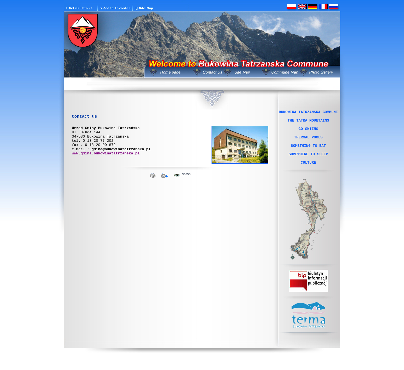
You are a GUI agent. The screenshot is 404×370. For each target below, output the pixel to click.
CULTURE (308, 173)
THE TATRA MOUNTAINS (308, 122)
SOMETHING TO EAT (308, 153)
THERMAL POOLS (308, 142)
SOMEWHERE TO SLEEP (308, 163)
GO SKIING (308, 132)
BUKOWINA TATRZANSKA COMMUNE (308, 112)
